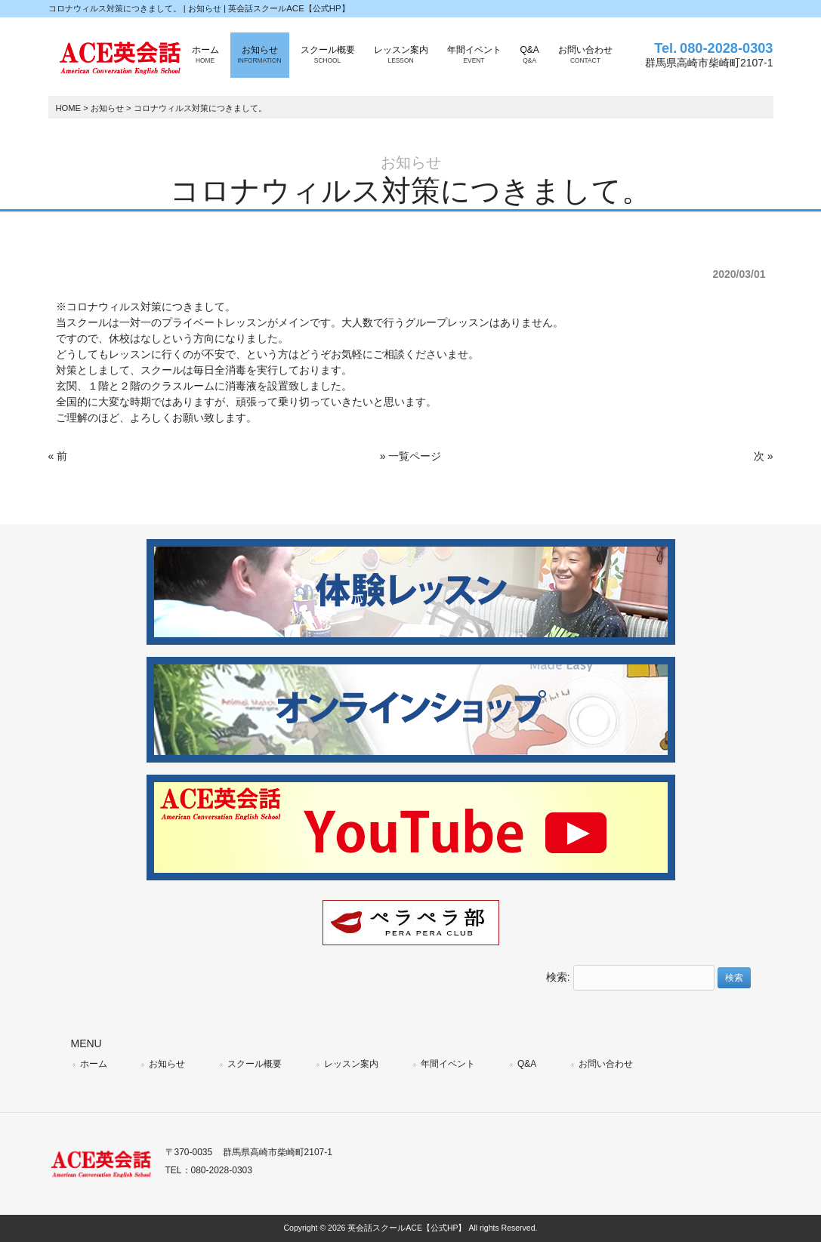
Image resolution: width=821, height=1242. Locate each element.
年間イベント (448, 1064)
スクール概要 (254, 1064)
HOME (69, 107)
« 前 (58, 456)
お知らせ (107, 107)
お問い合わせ (606, 1064)
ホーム (93, 1064)
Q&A (526, 1064)
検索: (558, 977)
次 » (763, 456)
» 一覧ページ (411, 456)
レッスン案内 (351, 1064)
